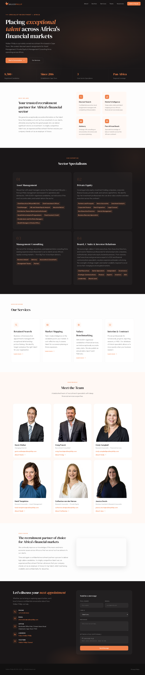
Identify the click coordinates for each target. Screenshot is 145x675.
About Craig (60, 455)
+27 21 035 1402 (24, 613)
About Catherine (62, 511)
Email (107, 601)
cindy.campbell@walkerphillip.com (107, 451)
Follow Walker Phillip (25, 636)
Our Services (36, 60)
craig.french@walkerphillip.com (66, 451)
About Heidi (20, 511)
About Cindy (101, 455)
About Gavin (20, 455)
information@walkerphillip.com (28, 620)
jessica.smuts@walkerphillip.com (107, 507)
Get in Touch (133, 4)
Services (103, 4)
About (86, 4)
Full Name (84, 601)
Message (83, 619)
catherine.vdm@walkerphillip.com (66, 507)
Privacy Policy (135, 669)
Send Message (104, 648)
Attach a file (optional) (90, 634)
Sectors (94, 4)
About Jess (100, 511)
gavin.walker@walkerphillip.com (25, 451)
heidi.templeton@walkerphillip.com (27, 507)
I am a (82, 610)
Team (111, 4)
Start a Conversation (16, 60)
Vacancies (120, 4)
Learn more (18, 354)
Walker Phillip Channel (26, 642)
